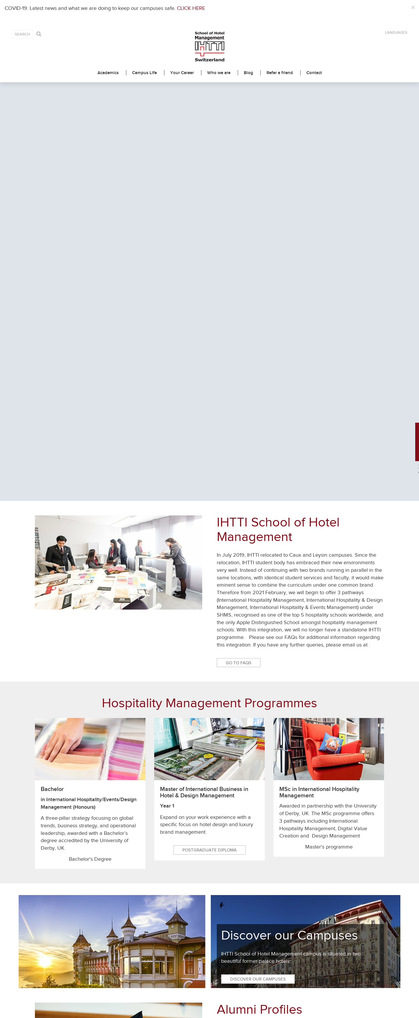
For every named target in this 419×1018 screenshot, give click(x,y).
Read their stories (247, 649)
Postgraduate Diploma (209, 439)
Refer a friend (280, 72)
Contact (314, 72)
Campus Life (144, 72)
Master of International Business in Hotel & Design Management (204, 381)
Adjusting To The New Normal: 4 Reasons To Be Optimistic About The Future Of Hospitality (341, 882)
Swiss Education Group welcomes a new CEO (160, 876)
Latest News (210, 789)
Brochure (165, 734)
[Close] (413, 8)
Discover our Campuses (258, 568)
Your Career (182, 72)
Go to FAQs (238, 251)
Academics (108, 72)
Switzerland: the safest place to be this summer (250, 876)
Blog (248, 72)
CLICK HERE (191, 8)
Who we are (218, 72)
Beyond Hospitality (65, 872)
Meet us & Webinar (254, 734)
